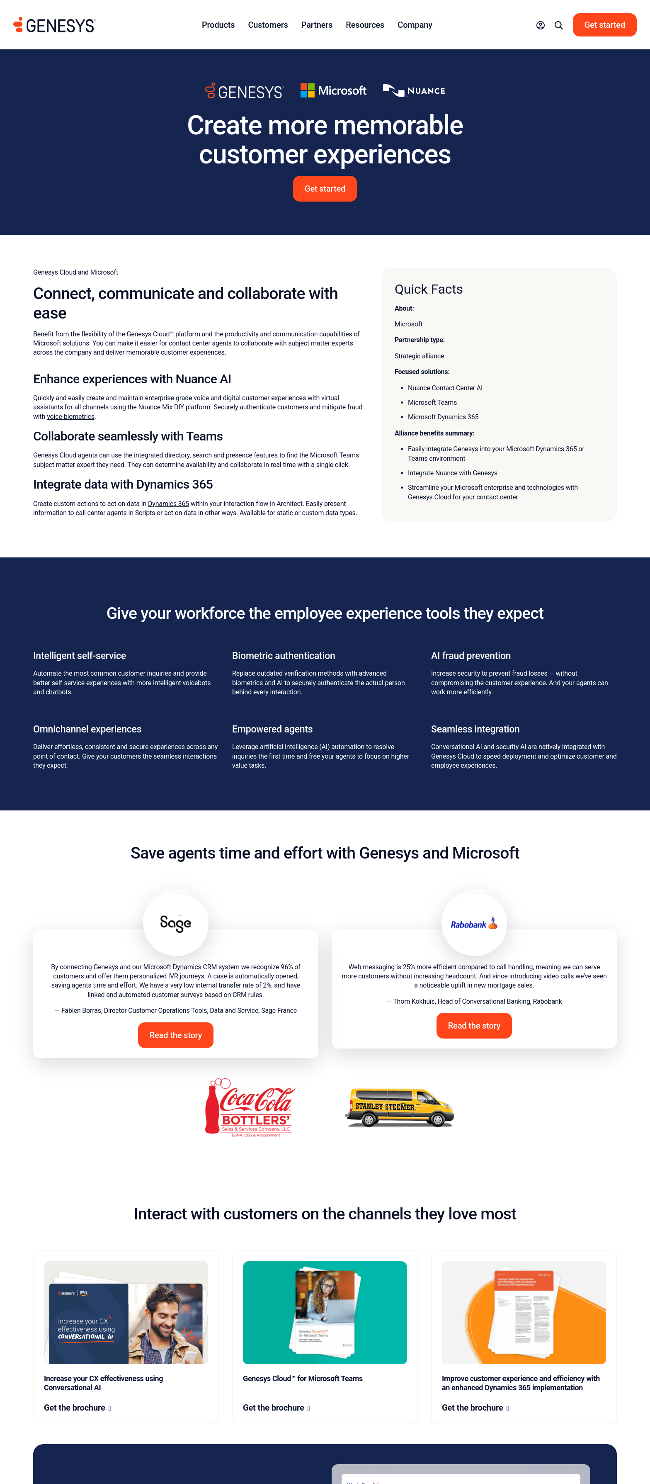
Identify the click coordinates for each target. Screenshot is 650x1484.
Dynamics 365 (168, 504)
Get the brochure (74, 1408)
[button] (540, 25)
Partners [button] (317, 25)
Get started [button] (325, 189)
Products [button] (218, 25)
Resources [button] (365, 25)
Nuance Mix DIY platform (174, 407)
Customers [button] (268, 25)
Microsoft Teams (334, 455)
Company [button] (415, 25)
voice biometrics (71, 417)
